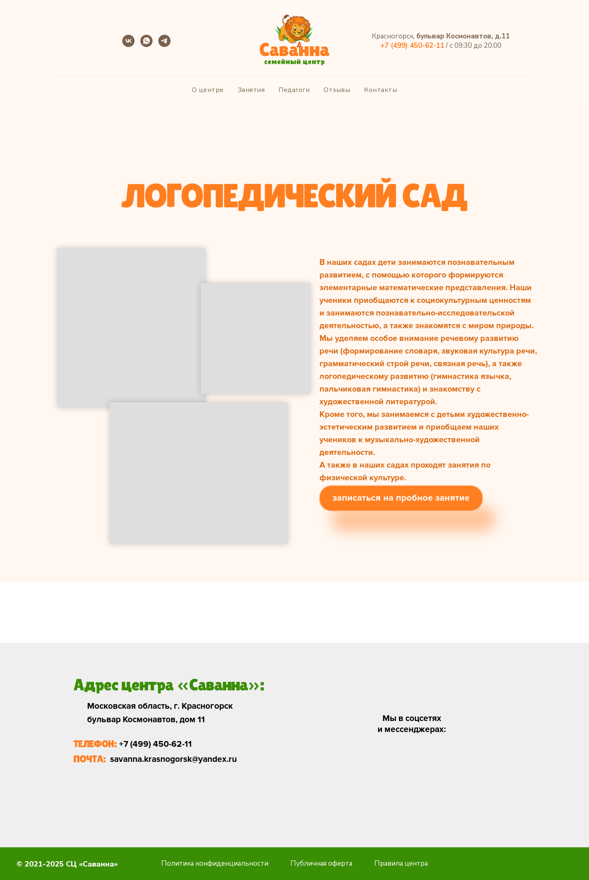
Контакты (380, 89)
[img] (397, 755)
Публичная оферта (321, 863)
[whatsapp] (146, 44)
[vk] (128, 44)
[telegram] (164, 44)
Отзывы (337, 89)
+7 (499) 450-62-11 (155, 744)
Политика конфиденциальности (214, 863)
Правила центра (401, 863)
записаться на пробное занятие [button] (401, 498)
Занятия (251, 89)
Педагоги (294, 89)
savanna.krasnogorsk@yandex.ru (173, 759)
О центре (208, 89)
